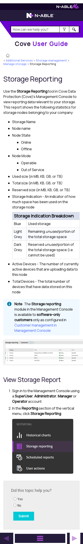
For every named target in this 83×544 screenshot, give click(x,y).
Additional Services (19, 60)
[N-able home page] (40, 17)
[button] (64, 29)
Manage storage (15, 64)
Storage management (51, 60)
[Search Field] (45, 29)
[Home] (41, 44)
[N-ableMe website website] (67, 8)
